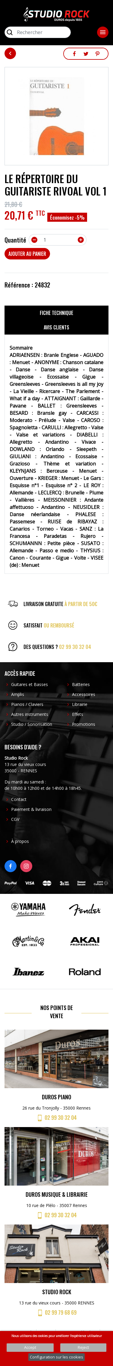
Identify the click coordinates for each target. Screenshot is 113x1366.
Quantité (15, 239)
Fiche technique (56, 312)
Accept (30, 1347)
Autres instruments (29, 714)
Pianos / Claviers (27, 704)
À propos (20, 841)
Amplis (17, 694)
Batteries (81, 684)
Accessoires (83, 694)
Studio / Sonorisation (31, 724)
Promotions (83, 724)
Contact (19, 799)
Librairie (79, 704)
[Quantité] (57, 240)
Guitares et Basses (29, 684)
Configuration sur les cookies (56, 1357)
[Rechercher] (38, 32)
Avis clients (56, 327)
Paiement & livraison (31, 809)
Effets (77, 714)
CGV (15, 819)
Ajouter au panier (27, 253)
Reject (83, 1347)
